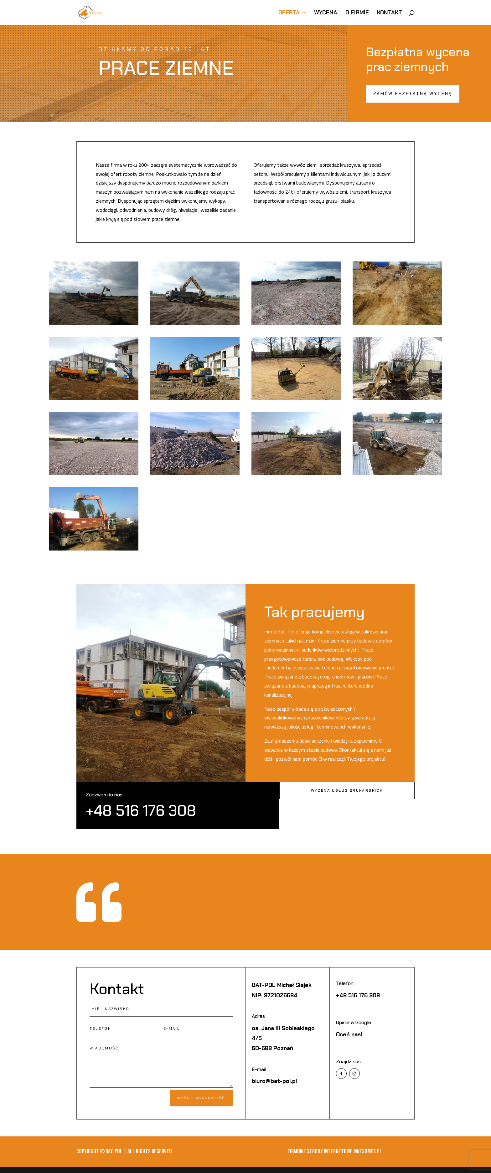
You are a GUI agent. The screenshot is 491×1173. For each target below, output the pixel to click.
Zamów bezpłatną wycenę (412, 93)
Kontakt (389, 13)
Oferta (289, 13)
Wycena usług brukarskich (347, 790)
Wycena (325, 13)
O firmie (357, 13)
